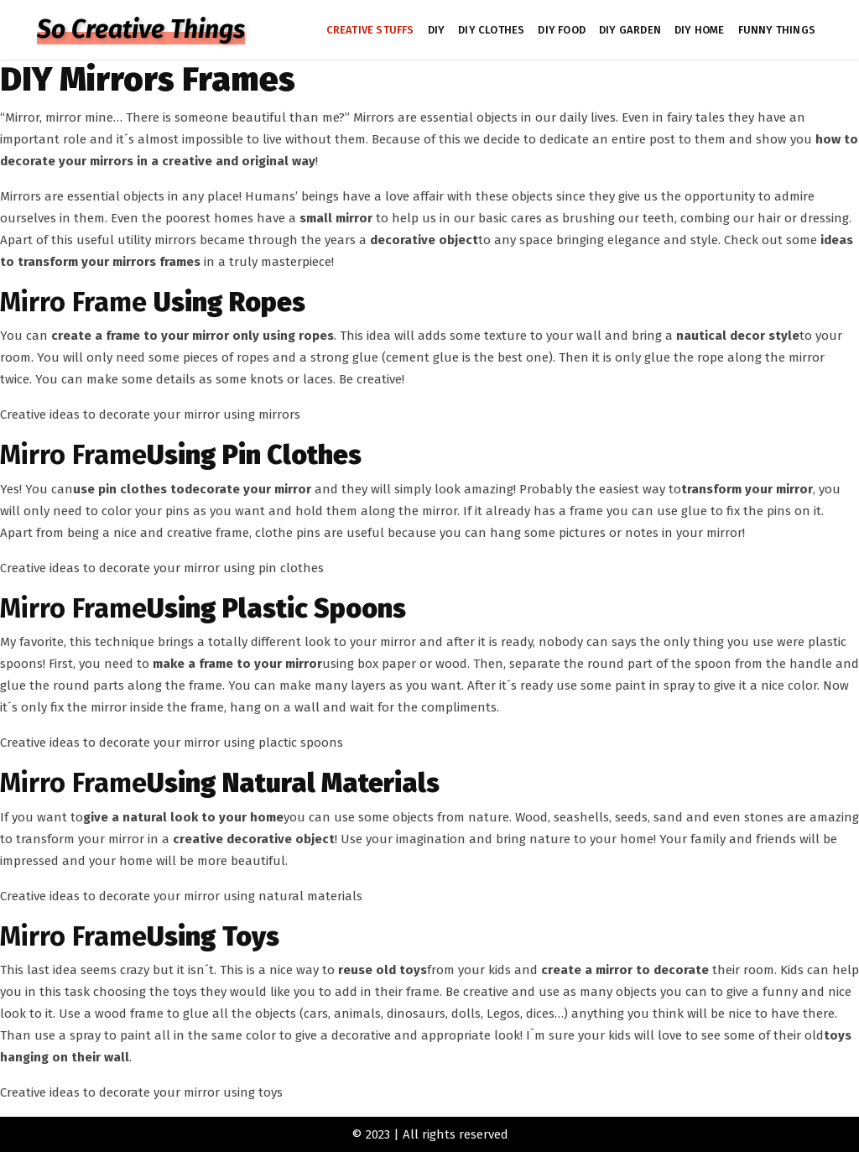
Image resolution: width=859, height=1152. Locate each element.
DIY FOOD (562, 29)
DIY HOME (699, 29)
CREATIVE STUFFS (370, 29)
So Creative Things (141, 29)
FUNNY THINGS (776, 29)
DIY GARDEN (630, 29)
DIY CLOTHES (491, 29)
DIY (436, 29)
